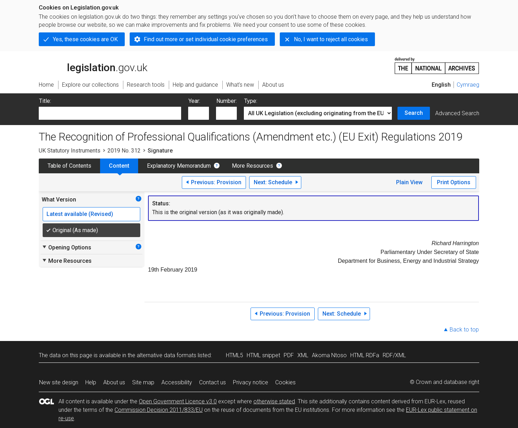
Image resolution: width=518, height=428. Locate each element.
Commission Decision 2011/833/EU (159, 410)
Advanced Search (457, 113)
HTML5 (234, 355)
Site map (143, 382)
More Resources (252, 165)
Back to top (464, 329)
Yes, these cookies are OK (85, 39)
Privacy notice (250, 382)
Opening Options (66, 247)
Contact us (212, 382)
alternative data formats (166, 355)
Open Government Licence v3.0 (178, 401)
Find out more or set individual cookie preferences (206, 39)
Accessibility (176, 382)
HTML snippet (263, 355)
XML (302, 355)
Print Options (453, 182)
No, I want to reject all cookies (331, 39)
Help (90, 382)
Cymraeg (468, 84)
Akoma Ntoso (329, 355)
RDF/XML (394, 355)
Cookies (285, 382)
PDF (289, 355)
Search (414, 113)
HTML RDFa (364, 355)
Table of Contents (69, 165)
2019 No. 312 (124, 150)
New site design (58, 382)
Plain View (409, 182)
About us (114, 382)
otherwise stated (274, 401)
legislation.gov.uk (93, 65)
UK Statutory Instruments (69, 150)
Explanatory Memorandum (179, 165)
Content (119, 165)
